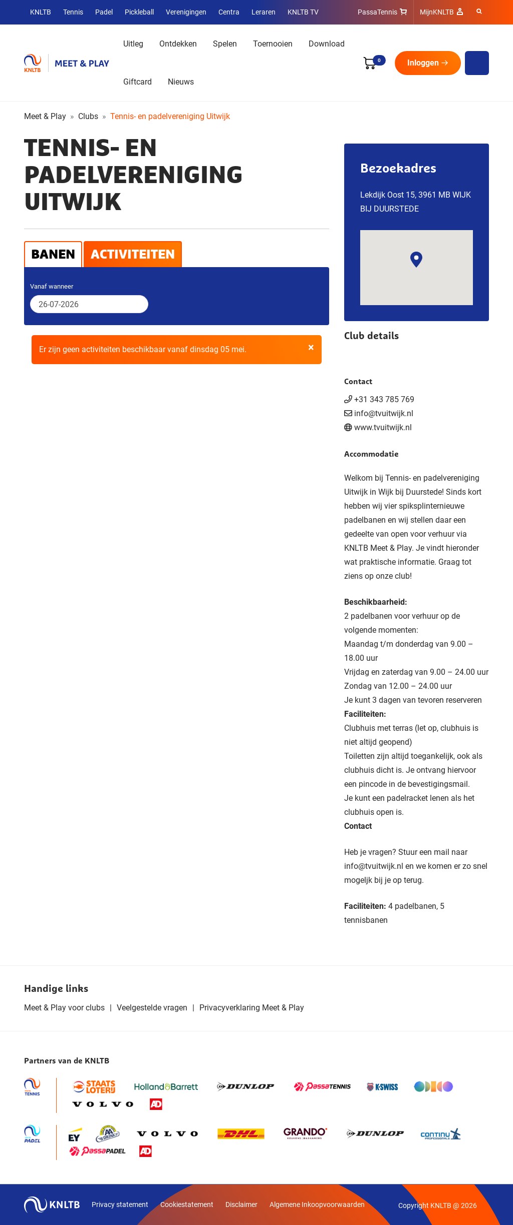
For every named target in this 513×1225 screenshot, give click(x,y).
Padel (104, 12)
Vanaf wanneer (51, 286)
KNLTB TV (303, 12)
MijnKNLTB (437, 12)
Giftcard (137, 82)
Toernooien (273, 44)
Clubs (88, 116)
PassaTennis (377, 12)
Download (327, 44)
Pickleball (139, 12)
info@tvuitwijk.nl (373, 866)
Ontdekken (178, 44)
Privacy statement (120, 1204)
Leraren (263, 12)
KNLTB (40, 12)
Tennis (73, 12)
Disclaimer (241, 1204)
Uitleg (133, 44)
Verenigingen (186, 12)
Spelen (225, 44)
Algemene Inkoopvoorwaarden (317, 1204)
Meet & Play (45, 116)
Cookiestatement (186, 1204)
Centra (228, 12)
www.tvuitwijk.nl (383, 427)
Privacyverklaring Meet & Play (251, 1007)
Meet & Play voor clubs (64, 1007)
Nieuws (181, 82)
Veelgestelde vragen (152, 1007)
